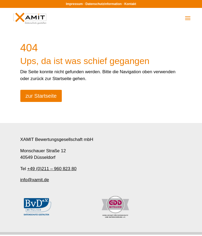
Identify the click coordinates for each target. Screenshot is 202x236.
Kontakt (130, 4)
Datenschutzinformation (104, 4)
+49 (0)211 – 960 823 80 (52, 168)
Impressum (74, 4)
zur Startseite (41, 96)
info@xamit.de (34, 179)
